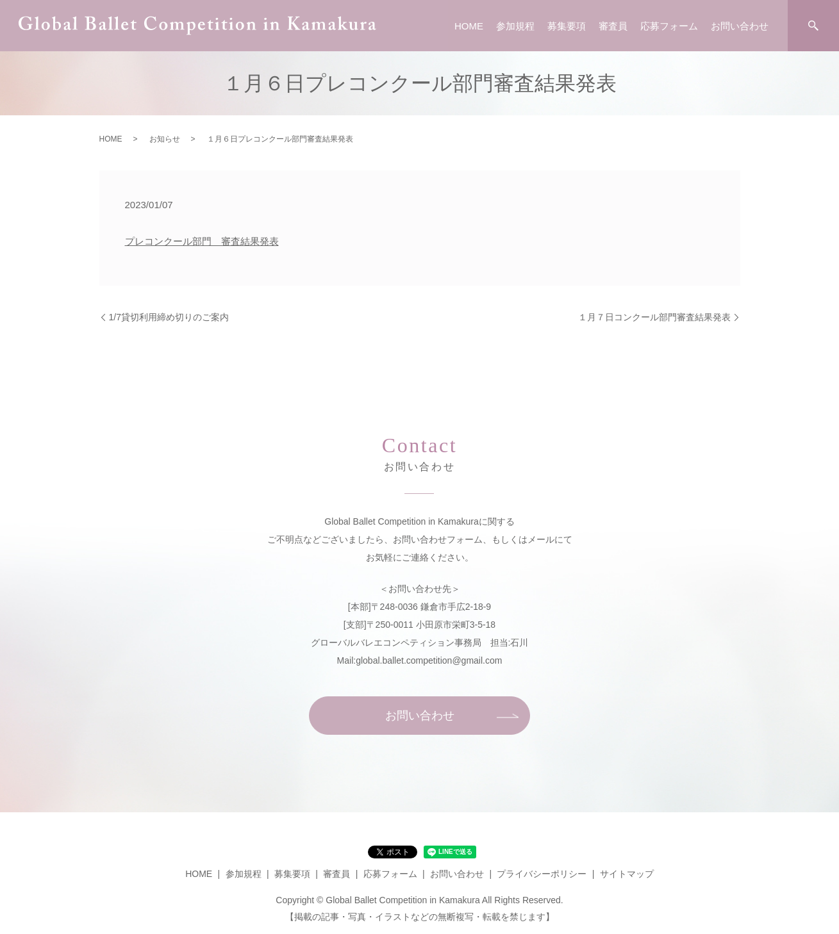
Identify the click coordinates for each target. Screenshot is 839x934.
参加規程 (515, 25)
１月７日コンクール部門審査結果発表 (654, 317)
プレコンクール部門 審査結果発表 (202, 241)
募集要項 (566, 25)
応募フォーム (669, 25)
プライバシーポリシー (541, 874)
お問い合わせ (739, 25)
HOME (468, 25)
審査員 (613, 25)
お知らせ (164, 139)
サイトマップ (627, 874)
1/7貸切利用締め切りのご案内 (169, 317)
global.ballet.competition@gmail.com (429, 660)
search (813, 25)
